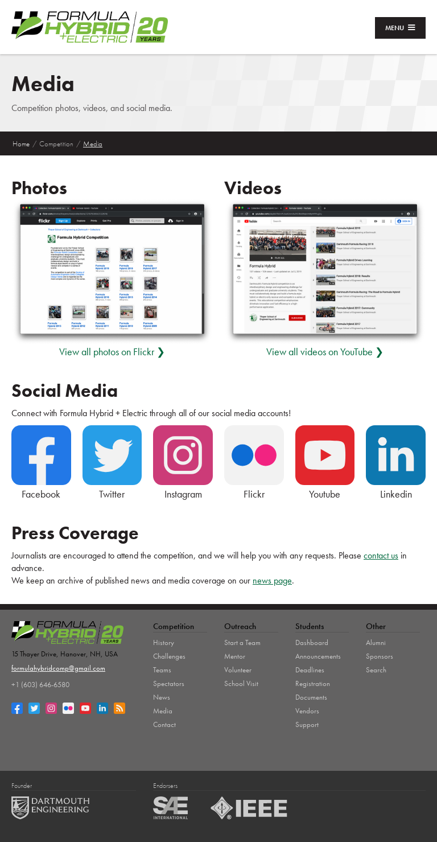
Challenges (169, 656)
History (163, 642)
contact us (381, 555)
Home (21, 144)
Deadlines (309, 670)
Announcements (318, 656)
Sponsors (379, 656)
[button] (400, 28)
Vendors (307, 711)
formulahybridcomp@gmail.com (58, 668)
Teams (162, 670)
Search (376, 670)
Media (92, 144)
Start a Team (242, 642)
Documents (311, 697)
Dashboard (311, 642)
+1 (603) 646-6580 (40, 684)
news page (272, 580)
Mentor (234, 656)
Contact (164, 724)
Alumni (376, 642)
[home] (89, 27)
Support (307, 724)
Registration (312, 683)
